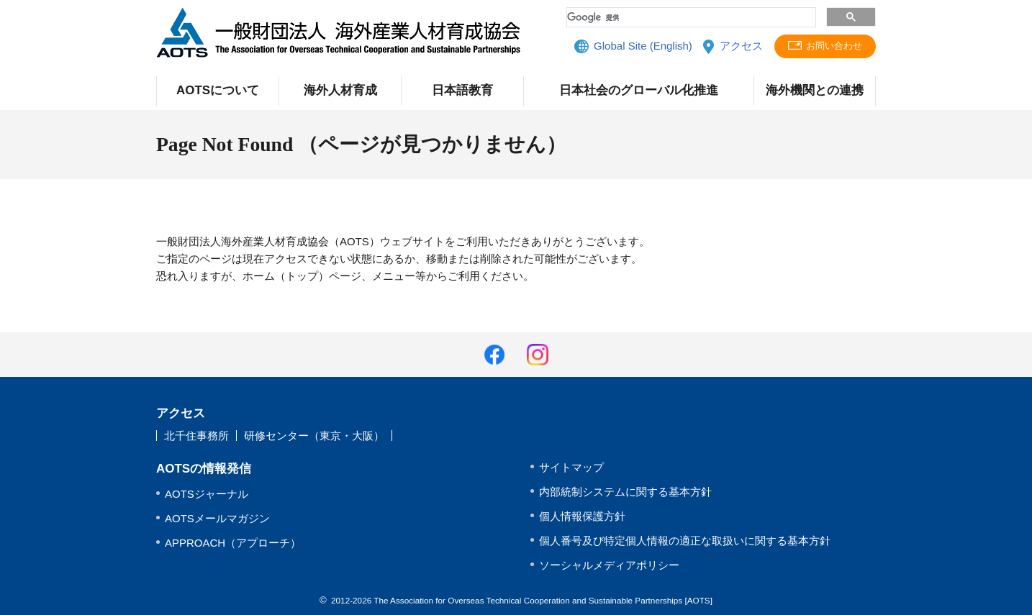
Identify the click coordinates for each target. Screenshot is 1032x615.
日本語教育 (462, 90)
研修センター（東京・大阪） (314, 435)
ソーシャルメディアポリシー (609, 565)
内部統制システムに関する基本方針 (625, 492)
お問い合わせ (833, 46)
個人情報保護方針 (582, 516)
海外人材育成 (340, 90)
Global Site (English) (641, 46)
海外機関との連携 (815, 90)
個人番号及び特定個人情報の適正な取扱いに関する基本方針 (684, 540)
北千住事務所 (196, 435)
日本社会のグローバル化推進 (638, 90)
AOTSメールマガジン (217, 518)
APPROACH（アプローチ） (233, 543)
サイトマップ (571, 467)
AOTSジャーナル (206, 494)
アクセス (738, 46)
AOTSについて (217, 90)
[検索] (690, 17)
